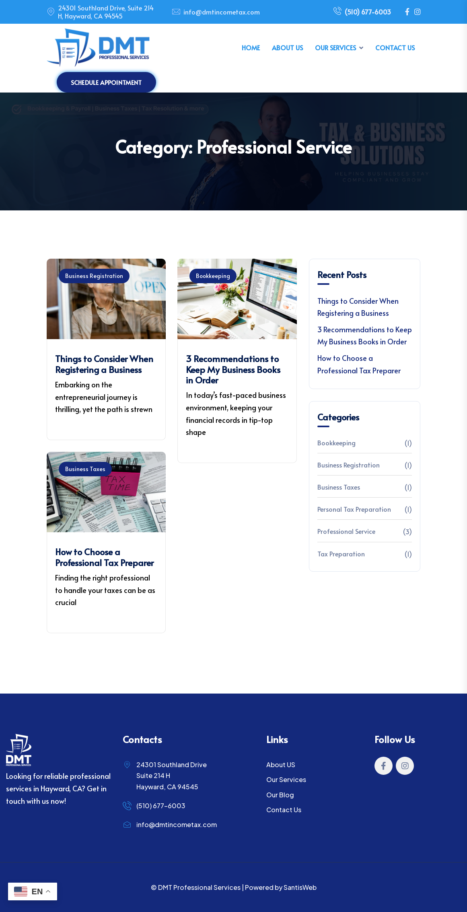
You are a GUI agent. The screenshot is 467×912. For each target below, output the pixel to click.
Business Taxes (85, 469)
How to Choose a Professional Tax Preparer (104, 557)
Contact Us (395, 47)
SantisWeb (300, 887)
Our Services (335, 47)
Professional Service (346, 531)
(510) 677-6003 (362, 12)
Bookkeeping (213, 276)
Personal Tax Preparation (354, 508)
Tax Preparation (341, 553)
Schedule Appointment (106, 82)
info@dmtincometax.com (221, 12)
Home (251, 47)
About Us (287, 47)
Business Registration (94, 276)
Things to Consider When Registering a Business (104, 363)
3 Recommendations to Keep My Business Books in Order (233, 369)
